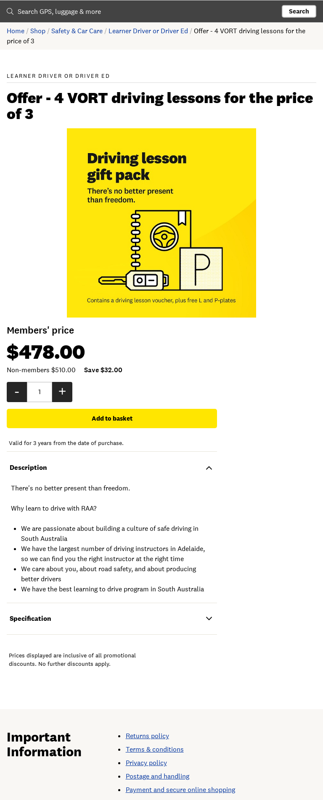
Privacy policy (146, 746)
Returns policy (147, 719)
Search (299, 11)
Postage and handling (157, 759)
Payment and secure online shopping (180, 772)
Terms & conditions (155, 732)
